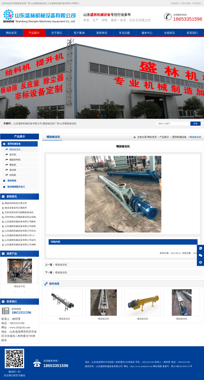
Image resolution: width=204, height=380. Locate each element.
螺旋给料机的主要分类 (16, 203)
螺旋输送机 (13, 149)
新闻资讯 (101, 32)
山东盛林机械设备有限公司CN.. (20, 235)
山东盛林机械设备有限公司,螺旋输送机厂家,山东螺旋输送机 (44, 123)
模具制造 (11, 180)
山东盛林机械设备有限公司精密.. (21, 226)
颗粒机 (11, 164)
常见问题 (124, 32)
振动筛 (11, 170)
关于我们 (56, 32)
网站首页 (11, 32)
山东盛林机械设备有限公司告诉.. (21, 230)
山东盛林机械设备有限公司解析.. (21, 221)
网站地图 (186, 3)
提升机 (11, 154)
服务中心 (147, 32)
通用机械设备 (14, 144)
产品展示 (34, 32)
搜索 (195, 123)
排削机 (11, 175)
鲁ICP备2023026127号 (181, 366)
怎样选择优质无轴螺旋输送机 (19, 212)
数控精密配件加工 (16, 186)
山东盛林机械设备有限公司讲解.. (21, 244)
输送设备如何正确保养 (16, 207)
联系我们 (197, 3)
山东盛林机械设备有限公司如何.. (21, 240)
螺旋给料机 (13, 159)
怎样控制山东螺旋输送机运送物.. (21, 217)
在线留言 (175, 3)
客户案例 (79, 32)
